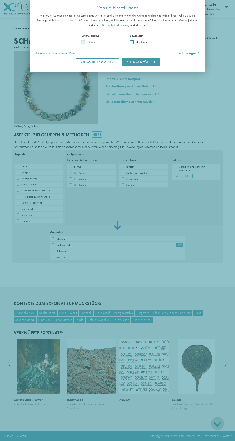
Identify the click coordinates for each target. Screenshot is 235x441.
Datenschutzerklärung (114, 25)
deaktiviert (140, 42)
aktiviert (91, 42)
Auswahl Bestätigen (98, 62)
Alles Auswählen (140, 62)
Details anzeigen (186, 53)
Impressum (42, 53)
